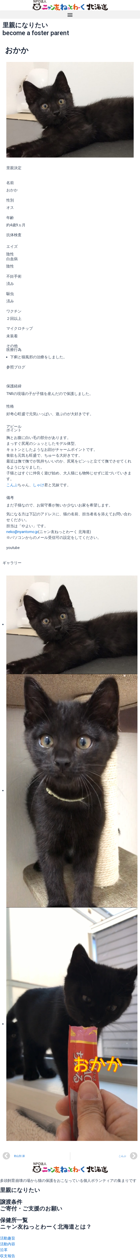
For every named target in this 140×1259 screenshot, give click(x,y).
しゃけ (38, 485)
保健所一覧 (14, 1220)
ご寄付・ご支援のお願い (31, 1208)
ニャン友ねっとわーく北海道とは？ (45, 1227)
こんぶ (12, 485)
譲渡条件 (11, 1202)
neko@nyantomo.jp (22, 531)
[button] (70, 14)
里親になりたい (20, 1190)
